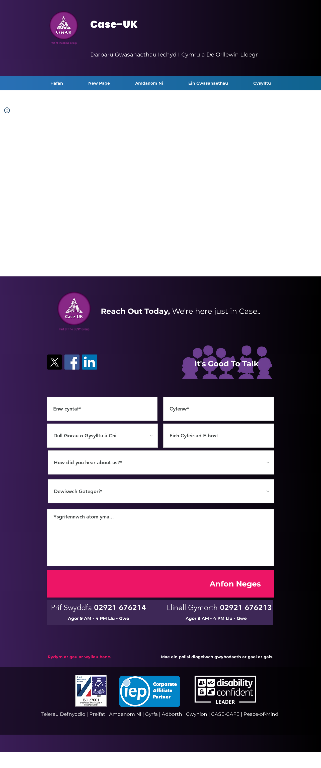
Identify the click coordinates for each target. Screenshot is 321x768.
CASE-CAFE (225, 714)
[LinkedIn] (89, 362)
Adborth (172, 714)
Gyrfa (151, 714)
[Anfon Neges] (160, 584)
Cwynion (196, 714)
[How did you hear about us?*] (161, 462)
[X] (54, 362)
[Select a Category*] (161, 491)
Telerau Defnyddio (63, 714)
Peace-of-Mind (261, 714)
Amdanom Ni (125, 714)
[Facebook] (71, 362)
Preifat (97, 714)
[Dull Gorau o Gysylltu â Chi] (102, 436)
